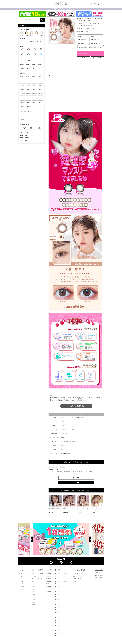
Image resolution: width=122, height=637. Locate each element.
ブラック (34, 545)
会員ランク (86, 620)
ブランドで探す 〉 (25, 132)
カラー (33, 533)
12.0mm (57, 542)
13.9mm (57, 589)
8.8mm (65, 545)
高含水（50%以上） (78, 542)
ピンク (33, 547)
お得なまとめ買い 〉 (25, 137)
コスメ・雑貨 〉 (24, 140)
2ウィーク (41, 539)
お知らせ (70, 622)
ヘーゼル (34, 539)
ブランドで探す (99, 533)
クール (21, 537)
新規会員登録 (34, 620)
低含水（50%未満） (78, 539)
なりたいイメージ (24, 533)
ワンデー (40, 537)
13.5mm (57, 576)
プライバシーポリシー (60, 622)
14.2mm (48, 542)
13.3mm (57, 571)
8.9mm (65, 547)
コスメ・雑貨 (98, 541)
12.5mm (57, 550)
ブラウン (34, 537)
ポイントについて (78, 620)
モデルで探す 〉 (24, 135)
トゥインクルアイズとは (97, 620)
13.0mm (57, 563)
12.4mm (57, 547)
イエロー (34, 558)
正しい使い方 (28, 622)
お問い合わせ (93, 622)
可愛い (21, 539)
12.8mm (57, 558)
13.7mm (57, 583)
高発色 (21, 542)
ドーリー (21, 550)
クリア (33, 565)
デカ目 (21, 545)
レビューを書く (76, 446)
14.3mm (48, 545)
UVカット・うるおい (78, 537)
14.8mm (48, 552)
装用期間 (40, 533)
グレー (33, 542)
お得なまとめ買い (99, 539)
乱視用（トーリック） (79, 545)
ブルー (33, 552)
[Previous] (25, 503)
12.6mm (57, 552)
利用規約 (36, 622)
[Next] (101, 468)
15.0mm (48, 555)
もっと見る (76, 441)
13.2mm (57, 568)
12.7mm (57, 555)
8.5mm (65, 537)
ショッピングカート (44, 620)
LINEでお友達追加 (97, 57)
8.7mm (65, 542)
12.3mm (57, 545)
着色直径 (57, 533)
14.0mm (48, 537)
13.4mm (57, 573)
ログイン (26, 620)
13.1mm (57, 565)
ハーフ (21, 547)
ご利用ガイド (68, 620)
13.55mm (57, 578)
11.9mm (57, 539)
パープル (34, 550)
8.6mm (65, 539)
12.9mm (57, 560)
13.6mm (57, 581)
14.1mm (48, 539)
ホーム (20, 620)
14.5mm (48, 550)
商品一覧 (61, 620)
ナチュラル (22, 552)
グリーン (34, 555)
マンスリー (41, 542)
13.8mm (57, 586)
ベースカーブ (66, 533)
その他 (33, 568)
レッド (33, 560)
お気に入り (83, 57)
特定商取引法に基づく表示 (46, 622)
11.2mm (57, 537)
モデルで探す (98, 536)
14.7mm (57, 609)
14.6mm (57, 607)
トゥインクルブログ (78, 622)
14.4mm (48, 547)
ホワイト (34, 563)
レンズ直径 (49, 533)
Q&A (87, 622)
